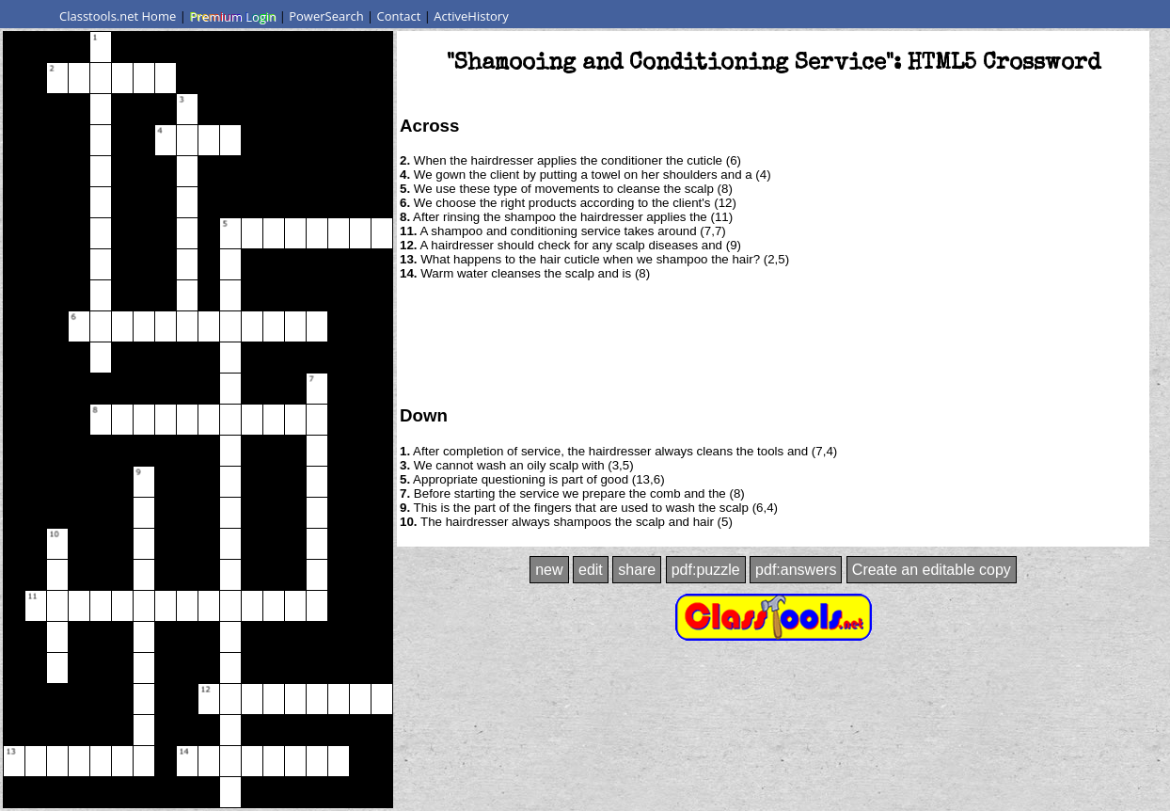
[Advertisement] (773, 341)
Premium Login (232, 16)
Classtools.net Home (117, 16)
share (637, 570)
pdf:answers (795, 570)
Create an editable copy (931, 570)
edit (590, 570)
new (548, 570)
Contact (399, 16)
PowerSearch (326, 16)
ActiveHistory (471, 16)
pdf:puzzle (706, 570)
